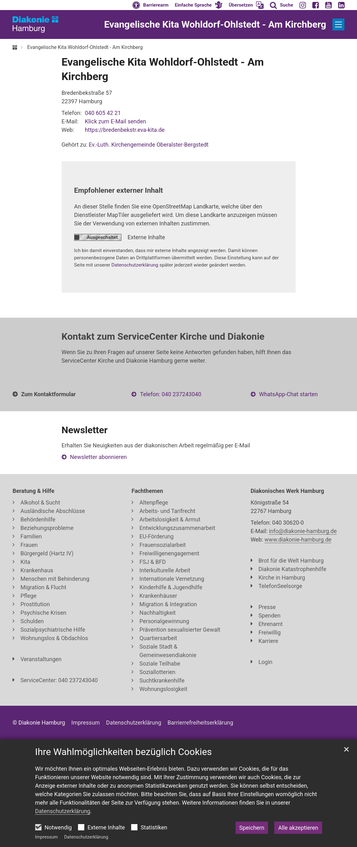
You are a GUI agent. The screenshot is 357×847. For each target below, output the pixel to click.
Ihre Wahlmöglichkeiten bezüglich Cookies (123, 751)
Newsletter (85, 429)
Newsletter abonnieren (98, 457)
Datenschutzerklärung (86, 837)
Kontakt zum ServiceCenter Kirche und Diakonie (163, 336)
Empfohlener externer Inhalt (118, 190)
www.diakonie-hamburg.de (298, 539)
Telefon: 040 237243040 (170, 394)
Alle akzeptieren (298, 827)
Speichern (252, 827)
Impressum (46, 837)
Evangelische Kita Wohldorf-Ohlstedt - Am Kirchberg (84, 47)
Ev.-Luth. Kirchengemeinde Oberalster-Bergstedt (149, 144)
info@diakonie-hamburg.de (303, 531)
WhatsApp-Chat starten (288, 394)
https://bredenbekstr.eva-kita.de (125, 130)
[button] (199, 5)
